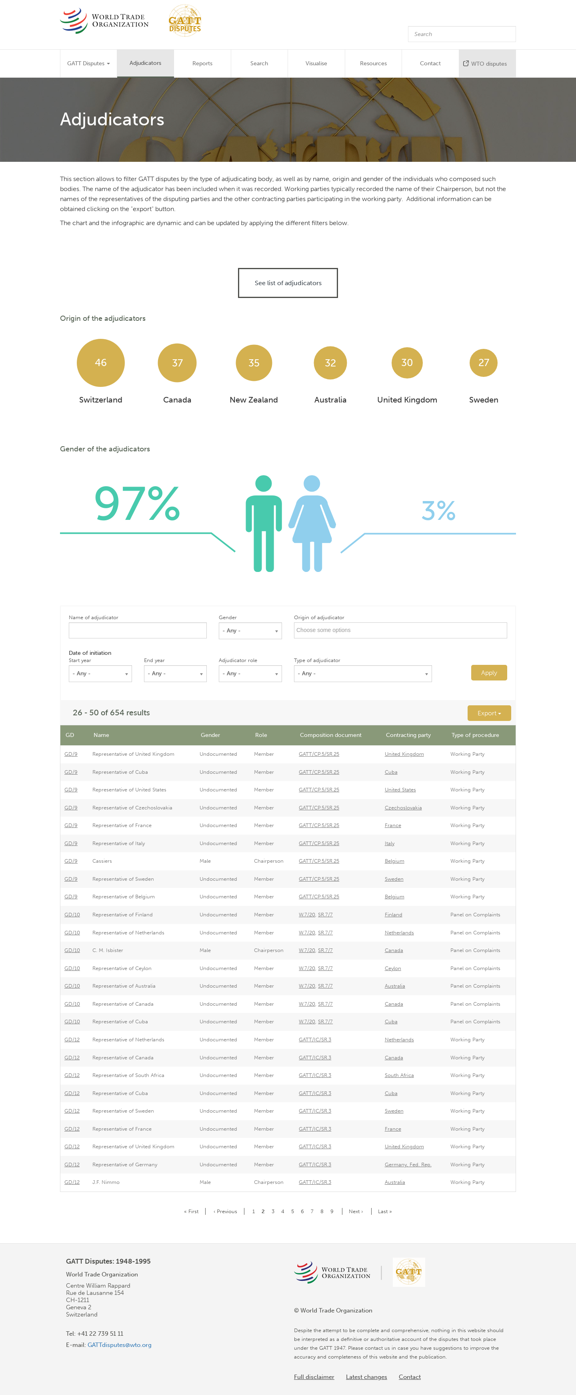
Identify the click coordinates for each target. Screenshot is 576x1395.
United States (400, 790)
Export (489, 713)
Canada (394, 950)
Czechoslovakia (403, 808)
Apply (489, 672)
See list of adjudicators (288, 283)
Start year (80, 660)
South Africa (399, 1075)
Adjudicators (145, 63)
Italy (389, 843)
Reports (202, 63)
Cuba (391, 772)
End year (154, 660)
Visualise (316, 63)
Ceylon (393, 968)
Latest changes (366, 1377)
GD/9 (71, 754)
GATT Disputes (88, 63)
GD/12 (72, 1040)
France (393, 825)
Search (259, 63)
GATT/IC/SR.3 (315, 1040)
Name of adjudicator (93, 617)
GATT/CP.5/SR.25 (319, 754)
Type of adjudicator (317, 660)
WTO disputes (489, 63)
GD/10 (72, 915)
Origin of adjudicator (319, 617)
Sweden (394, 879)
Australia (395, 986)
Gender (228, 617)
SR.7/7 (325, 915)
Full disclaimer (314, 1377)
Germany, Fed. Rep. (408, 1164)
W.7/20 (307, 915)
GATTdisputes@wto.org (120, 1345)
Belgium (394, 861)
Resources (373, 63)
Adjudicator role (238, 660)
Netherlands (399, 933)
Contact (430, 63)
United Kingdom (404, 754)
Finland (393, 915)
